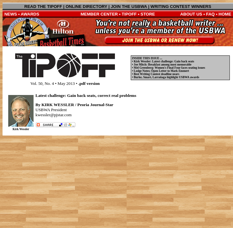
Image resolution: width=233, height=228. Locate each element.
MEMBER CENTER (99, 14)
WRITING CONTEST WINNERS (180, 6)
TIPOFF (129, 14)
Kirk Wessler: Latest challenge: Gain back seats (164, 61)
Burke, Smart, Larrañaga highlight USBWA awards (166, 77)
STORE (148, 14)
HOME (224, 14)
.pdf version (89, 83)
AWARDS (30, 14)
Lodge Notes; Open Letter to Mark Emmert (161, 71)
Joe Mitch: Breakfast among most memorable (163, 64)
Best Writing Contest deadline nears (156, 74)
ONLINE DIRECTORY (86, 6)
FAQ (210, 14)
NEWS (10, 14)
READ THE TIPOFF (43, 6)
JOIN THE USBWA (129, 6)
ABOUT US (191, 14)
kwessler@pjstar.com (53, 114)
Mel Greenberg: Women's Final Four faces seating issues (169, 67)
